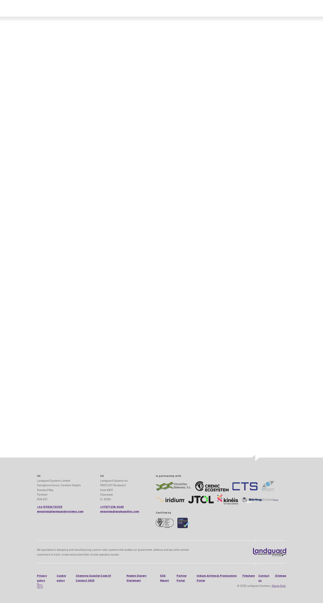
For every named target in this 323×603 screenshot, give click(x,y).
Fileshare (248, 575)
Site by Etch (279, 585)
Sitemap (280, 575)
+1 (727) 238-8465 (112, 506)
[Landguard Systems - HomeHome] (269, 552)
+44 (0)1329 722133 (49, 506)
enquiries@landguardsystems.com (60, 511)
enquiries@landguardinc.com (119, 511)
